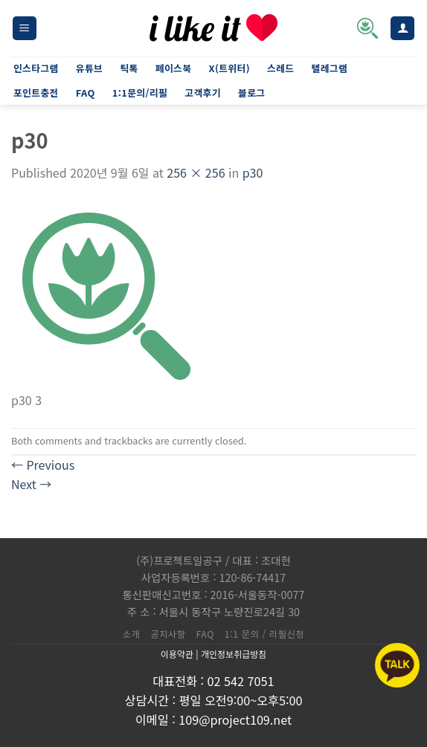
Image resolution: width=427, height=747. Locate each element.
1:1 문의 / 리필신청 (265, 634)
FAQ (205, 634)
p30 (253, 172)
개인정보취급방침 (233, 653)
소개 (132, 634)
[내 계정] (402, 28)
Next (31, 484)
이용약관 (177, 653)
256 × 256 (196, 172)
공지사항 (167, 634)
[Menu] (24, 28)
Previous (42, 464)
